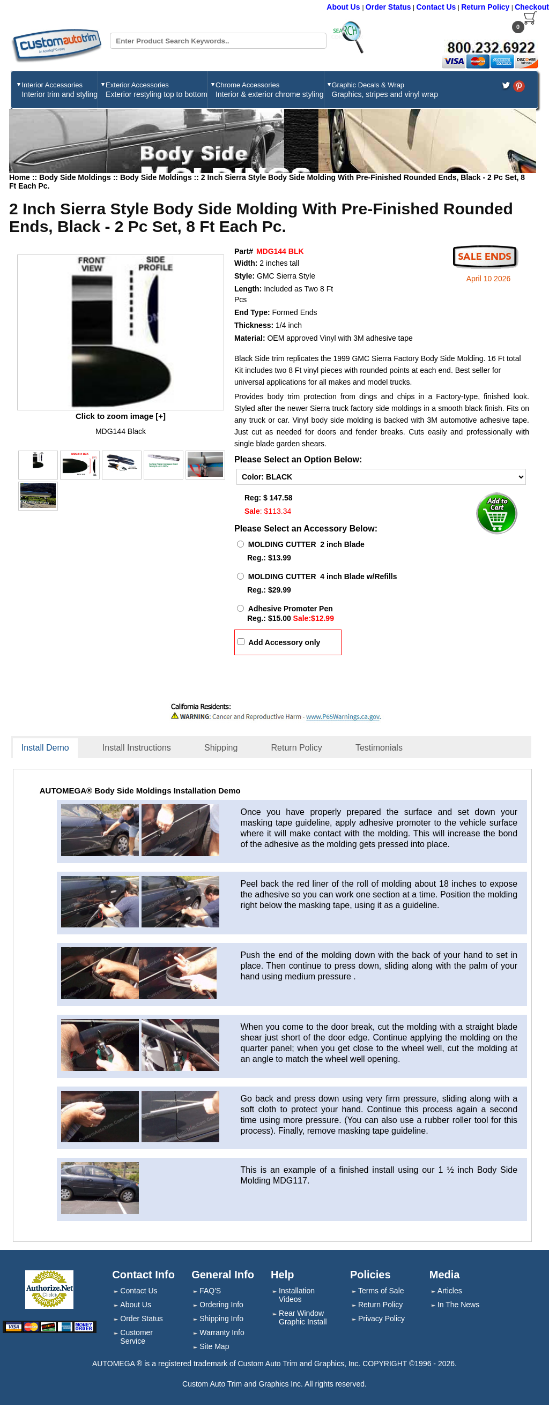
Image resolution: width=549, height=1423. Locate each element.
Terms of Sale (381, 1290)
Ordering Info (221, 1304)
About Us (344, 7)
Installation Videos (297, 1295)
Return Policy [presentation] (296, 747)
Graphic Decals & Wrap (385, 90)
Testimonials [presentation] (379, 747)
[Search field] (218, 41)
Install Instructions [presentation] (136, 747)
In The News (458, 1304)
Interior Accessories (59, 90)
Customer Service (136, 1336)
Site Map (214, 1346)
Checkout (532, 7)
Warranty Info (221, 1332)
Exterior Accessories (156, 90)
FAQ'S (210, 1290)
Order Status (388, 7)
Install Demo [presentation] (45, 747)
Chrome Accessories (270, 90)
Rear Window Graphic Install (303, 1317)
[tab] (52, 748)
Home (19, 177)
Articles (449, 1290)
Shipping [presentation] (221, 747)
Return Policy (485, 7)
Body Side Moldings (76, 177)
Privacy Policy (381, 1318)
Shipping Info (221, 1318)
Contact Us (436, 7)
